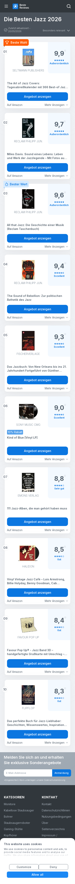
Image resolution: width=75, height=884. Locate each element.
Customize (24, 867)
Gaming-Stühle (13, 829)
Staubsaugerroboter (17, 822)
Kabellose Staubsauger (19, 810)
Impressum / (49, 835)
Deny (53, 867)
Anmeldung (61, 772)
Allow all (37, 874)
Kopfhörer (10, 835)
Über (45, 822)
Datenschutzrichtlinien (56, 810)
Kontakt (46, 804)
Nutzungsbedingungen (56, 816)
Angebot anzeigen (37, 97)
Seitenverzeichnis (53, 829)
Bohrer (8, 816)
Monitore (9, 804)
